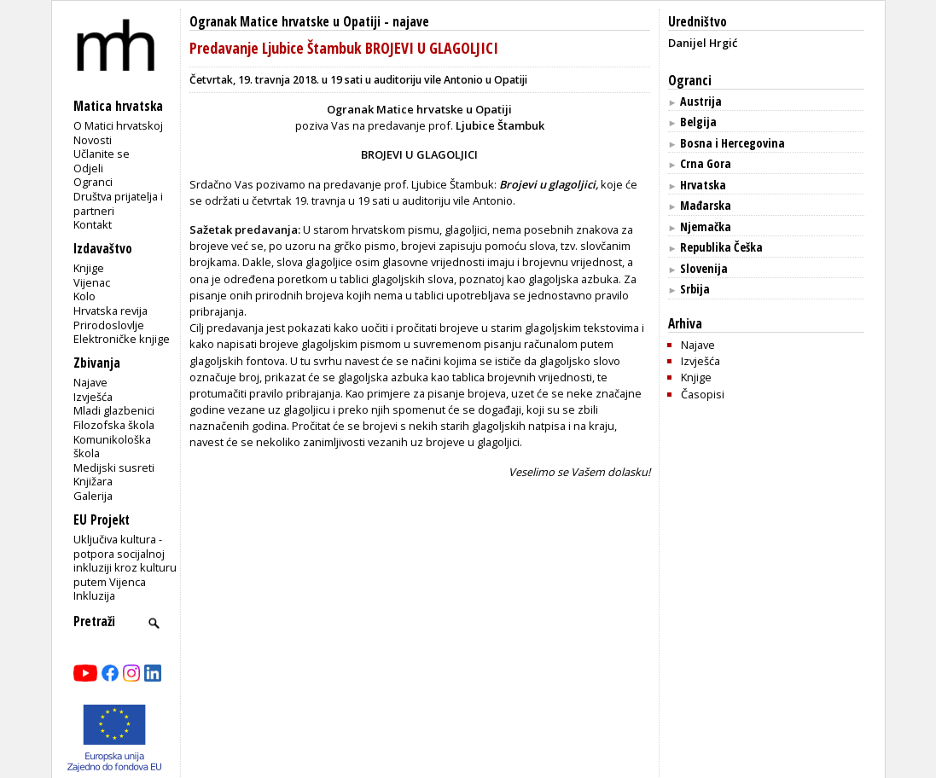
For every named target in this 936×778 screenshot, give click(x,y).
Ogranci (93, 181)
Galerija (93, 495)
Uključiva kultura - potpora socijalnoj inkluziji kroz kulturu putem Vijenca (125, 560)
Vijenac (91, 282)
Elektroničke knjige (121, 338)
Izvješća (93, 396)
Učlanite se (101, 153)
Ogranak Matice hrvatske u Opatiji (285, 22)
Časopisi (702, 394)
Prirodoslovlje (108, 325)
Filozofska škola (113, 425)
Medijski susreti (113, 467)
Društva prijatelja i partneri (118, 203)
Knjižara (93, 481)
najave (410, 22)
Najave (90, 382)
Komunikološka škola (112, 447)
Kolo (84, 296)
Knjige (88, 268)
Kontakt (92, 224)
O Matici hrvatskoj (118, 125)
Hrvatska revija (110, 310)
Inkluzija (94, 595)
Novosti (92, 140)
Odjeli (88, 168)
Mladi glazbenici (113, 410)
